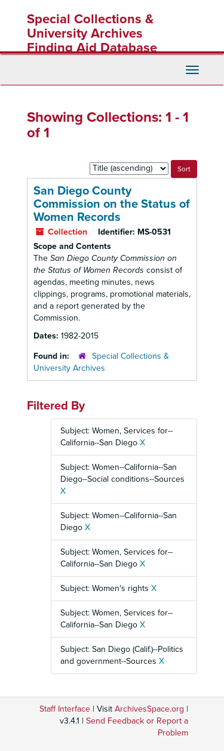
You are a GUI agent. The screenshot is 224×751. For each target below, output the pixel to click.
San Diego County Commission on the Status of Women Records (111, 204)
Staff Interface (64, 709)
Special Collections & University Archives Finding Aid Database (92, 33)
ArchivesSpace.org (149, 709)
